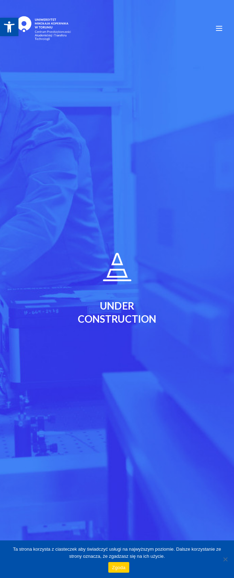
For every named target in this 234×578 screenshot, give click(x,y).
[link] (9, 27)
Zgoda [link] (118, 567)
